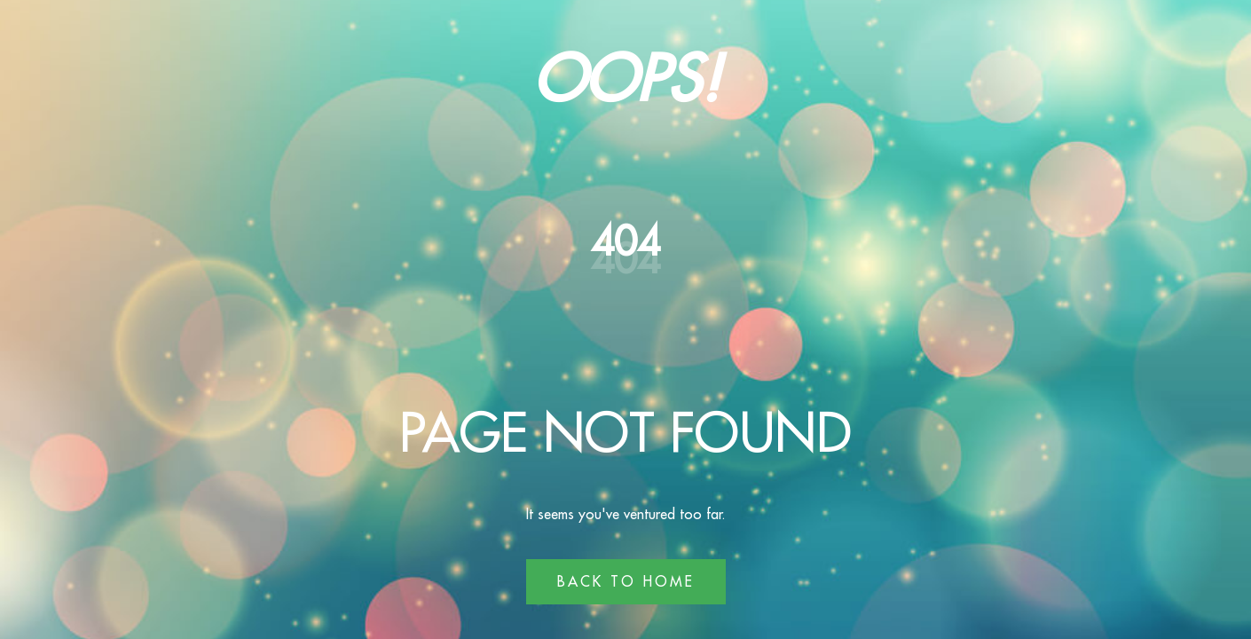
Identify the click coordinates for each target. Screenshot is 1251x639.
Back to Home (626, 581)
